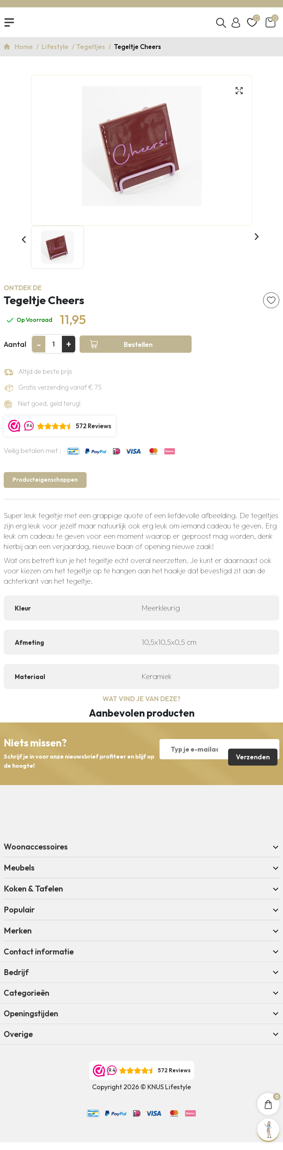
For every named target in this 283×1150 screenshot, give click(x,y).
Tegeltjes (91, 50)
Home (24, 50)
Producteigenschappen (47, 485)
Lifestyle (56, 50)
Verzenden (252, 755)
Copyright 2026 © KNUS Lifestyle (141, 1094)
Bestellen (121, 348)
